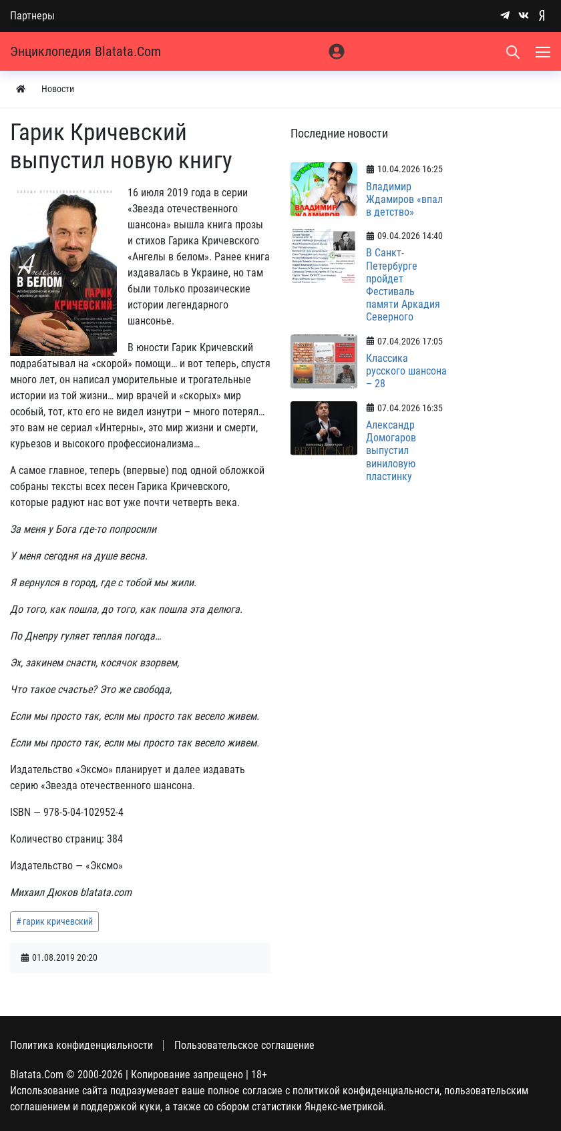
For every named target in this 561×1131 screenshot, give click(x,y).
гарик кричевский (58, 921)
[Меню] (544, 51)
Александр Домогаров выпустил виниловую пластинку (391, 451)
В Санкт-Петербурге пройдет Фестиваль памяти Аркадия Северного (403, 284)
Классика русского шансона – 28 (406, 371)
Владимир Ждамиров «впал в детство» (404, 199)
